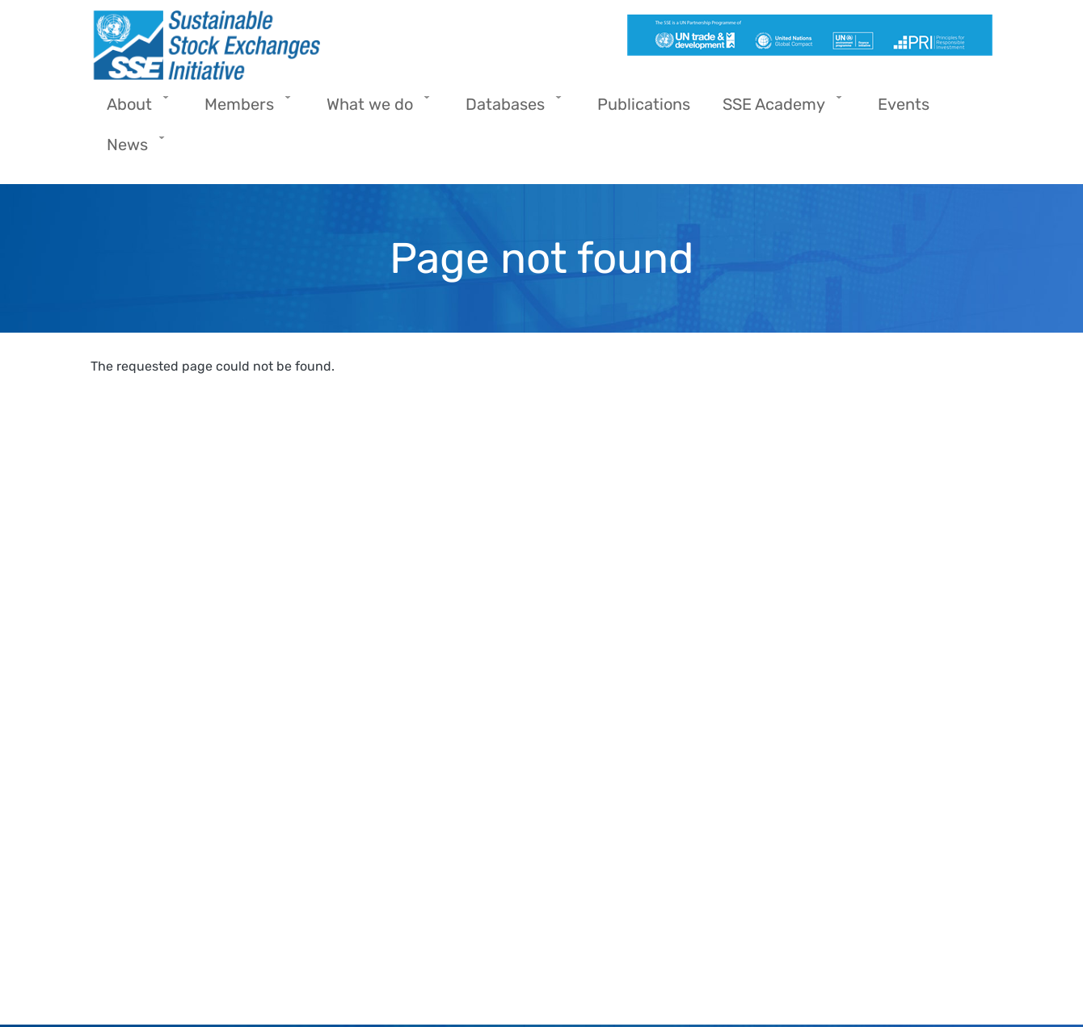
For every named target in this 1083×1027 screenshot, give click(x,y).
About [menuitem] (133, 109)
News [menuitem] (131, 150)
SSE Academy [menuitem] (777, 109)
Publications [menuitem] (643, 104)
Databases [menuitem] (509, 109)
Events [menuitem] (903, 104)
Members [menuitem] (243, 109)
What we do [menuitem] (373, 109)
